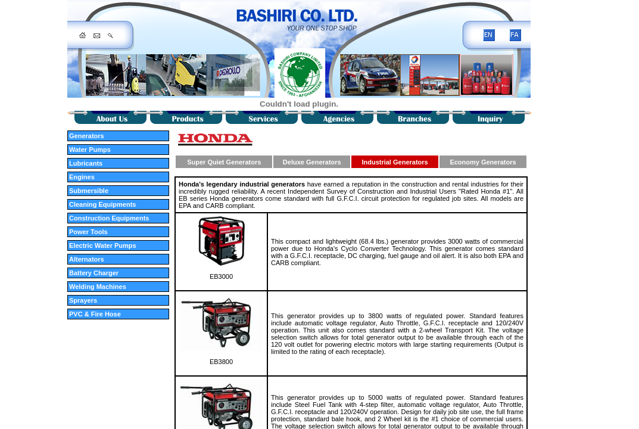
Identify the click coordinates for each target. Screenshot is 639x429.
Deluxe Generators (312, 162)
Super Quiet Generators (224, 162)
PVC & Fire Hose (95, 314)
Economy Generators (483, 162)
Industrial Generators (394, 162)
